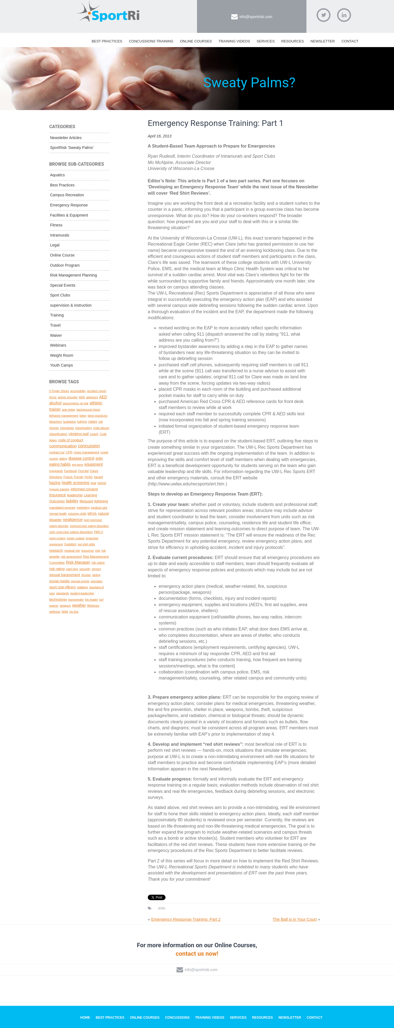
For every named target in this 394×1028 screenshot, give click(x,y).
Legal (54, 245)
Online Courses (196, 41)
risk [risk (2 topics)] (97, 550)
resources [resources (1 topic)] (87, 550)
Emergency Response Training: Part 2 (186, 919)
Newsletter (323, 41)
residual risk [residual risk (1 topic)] (72, 550)
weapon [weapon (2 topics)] (65, 605)
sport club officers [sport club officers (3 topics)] (62, 587)
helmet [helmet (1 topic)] (101, 483)
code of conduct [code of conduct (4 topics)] (70, 440)
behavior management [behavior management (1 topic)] (63, 415)
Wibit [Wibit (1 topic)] (65, 611)
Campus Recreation (67, 195)
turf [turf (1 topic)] (101, 599)
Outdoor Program (65, 265)
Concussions (177, 1018)
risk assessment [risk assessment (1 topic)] (71, 556)
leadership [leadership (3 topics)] (75, 495)
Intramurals (59, 235)
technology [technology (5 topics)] (58, 599)
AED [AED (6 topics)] (103, 397)
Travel (55, 325)
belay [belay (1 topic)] (83, 415)
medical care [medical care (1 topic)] (99, 507)
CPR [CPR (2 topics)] (69, 452)
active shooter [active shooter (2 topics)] (68, 397)
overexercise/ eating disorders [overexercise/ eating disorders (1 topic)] (89, 526)
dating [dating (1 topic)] (63, 458)
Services (266, 41)
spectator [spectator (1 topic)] (97, 581)
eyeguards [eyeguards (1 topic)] (56, 471)
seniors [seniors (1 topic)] (96, 569)
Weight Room (61, 355)
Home (85, 1018)
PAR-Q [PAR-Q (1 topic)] (98, 532)
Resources (292, 41)
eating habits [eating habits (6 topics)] (60, 464)
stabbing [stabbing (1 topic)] (82, 587)
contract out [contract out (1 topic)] (57, 452)
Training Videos (234, 41)
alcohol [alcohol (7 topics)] (55, 403)
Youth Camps (61, 365)
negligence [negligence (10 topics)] (73, 519)
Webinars (58, 345)
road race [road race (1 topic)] (72, 569)
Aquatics (57, 175)
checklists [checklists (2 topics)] (67, 428)
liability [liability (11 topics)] (72, 501)
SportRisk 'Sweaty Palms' (72, 147)
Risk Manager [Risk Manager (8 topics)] (78, 562)
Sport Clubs (60, 295)
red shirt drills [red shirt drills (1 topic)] (86, 544)
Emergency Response (69, 205)
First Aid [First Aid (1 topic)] (83, 471)
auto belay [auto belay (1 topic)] (68, 409)
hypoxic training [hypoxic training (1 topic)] (59, 489)
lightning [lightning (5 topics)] (101, 501)
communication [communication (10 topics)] (63, 446)
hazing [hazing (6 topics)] (54, 482)
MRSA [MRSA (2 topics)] (92, 513)
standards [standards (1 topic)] (62, 593)
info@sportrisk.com (255, 17)
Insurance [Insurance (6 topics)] (57, 495)
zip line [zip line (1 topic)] (73, 611)
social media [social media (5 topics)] (59, 581)
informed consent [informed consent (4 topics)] (84, 489)
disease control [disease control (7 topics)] (81, 458)
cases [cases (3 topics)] (92, 422)
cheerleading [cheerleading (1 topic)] (83, 428)
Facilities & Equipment (69, 215)
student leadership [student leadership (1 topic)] (82, 593)
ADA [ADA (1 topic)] (82, 397)
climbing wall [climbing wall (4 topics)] (79, 434)
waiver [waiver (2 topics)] (54, 605)
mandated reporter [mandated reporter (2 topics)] (62, 507)
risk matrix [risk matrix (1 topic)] (98, 562)
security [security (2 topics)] (84, 569)
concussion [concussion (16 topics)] (89, 446)
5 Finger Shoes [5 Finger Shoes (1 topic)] (59, 391)
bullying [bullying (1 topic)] (82, 421)
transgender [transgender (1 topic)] (76, 599)
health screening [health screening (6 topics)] (75, 482)
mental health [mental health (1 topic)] (58, 513)
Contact (349, 41)
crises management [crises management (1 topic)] (86, 452)
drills (162, 908)
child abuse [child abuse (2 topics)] (101, 428)
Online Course (62, 255)
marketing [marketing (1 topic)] (83, 507)
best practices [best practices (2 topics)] (97, 415)
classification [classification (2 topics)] (58, 434)
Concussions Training (151, 41)
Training (57, 315)
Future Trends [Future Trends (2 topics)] (73, 477)
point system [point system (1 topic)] (57, 538)
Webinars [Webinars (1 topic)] (93, 605)
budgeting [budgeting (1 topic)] (69, 421)
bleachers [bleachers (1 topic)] (55, 421)
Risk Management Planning (73, 275)
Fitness (56, 225)
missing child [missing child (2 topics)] (77, 513)
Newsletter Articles (66, 138)
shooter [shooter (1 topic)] (86, 575)
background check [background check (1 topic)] (88, 409)
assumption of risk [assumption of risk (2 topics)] (75, 403)
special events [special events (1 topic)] (80, 581)
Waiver (56, 335)
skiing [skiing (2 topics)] (96, 575)
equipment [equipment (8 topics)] (93, 464)
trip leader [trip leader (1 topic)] (91, 599)
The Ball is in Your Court (295, 919)
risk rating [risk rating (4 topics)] (57, 569)
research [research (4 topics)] (56, 550)
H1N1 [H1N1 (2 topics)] (89, 477)
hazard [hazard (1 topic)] (98, 477)
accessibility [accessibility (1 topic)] (78, 391)
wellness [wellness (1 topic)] (54, 611)
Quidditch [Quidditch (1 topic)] (70, 544)
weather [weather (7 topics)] (79, 605)
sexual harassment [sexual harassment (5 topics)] (64, 575)
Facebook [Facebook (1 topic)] (70, 471)
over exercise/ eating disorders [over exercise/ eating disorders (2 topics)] (71, 532)
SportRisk (108, 13)
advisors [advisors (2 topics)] (92, 397)
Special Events (63, 285)
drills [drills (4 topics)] (99, 458)
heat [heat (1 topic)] (93, 483)
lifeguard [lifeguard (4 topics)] (86, 501)
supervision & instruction (71, 305)
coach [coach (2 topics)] (94, 434)
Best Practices (107, 41)
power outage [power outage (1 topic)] (76, 538)
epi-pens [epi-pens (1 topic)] (77, 464)
